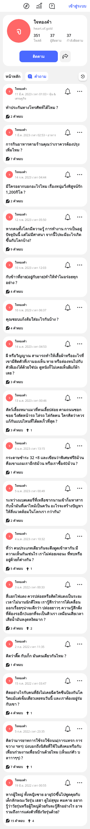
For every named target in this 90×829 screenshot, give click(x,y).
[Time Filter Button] (82, 76)
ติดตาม (39, 56)
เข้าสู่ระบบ (77, 6)
